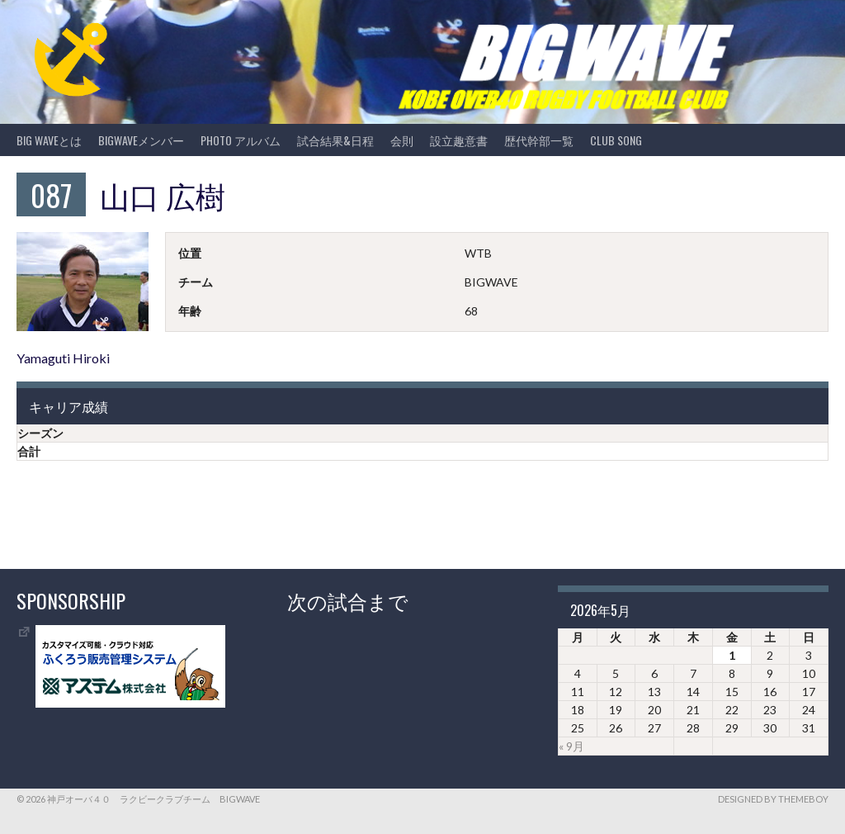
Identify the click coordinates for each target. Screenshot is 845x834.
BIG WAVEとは (49, 140)
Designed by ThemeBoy (773, 799)
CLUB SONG (616, 140)
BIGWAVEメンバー (141, 140)
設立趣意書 (459, 140)
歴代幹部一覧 (539, 140)
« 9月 (571, 746)
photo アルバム (241, 140)
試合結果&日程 (335, 140)
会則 (401, 140)
